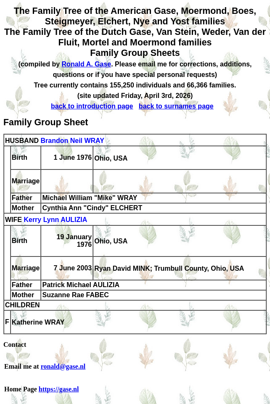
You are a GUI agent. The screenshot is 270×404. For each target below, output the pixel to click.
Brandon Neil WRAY (72, 140)
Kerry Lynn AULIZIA (55, 220)
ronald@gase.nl (63, 366)
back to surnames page (176, 106)
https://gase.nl (59, 389)
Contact (14, 344)
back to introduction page (92, 106)
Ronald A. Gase (86, 64)
